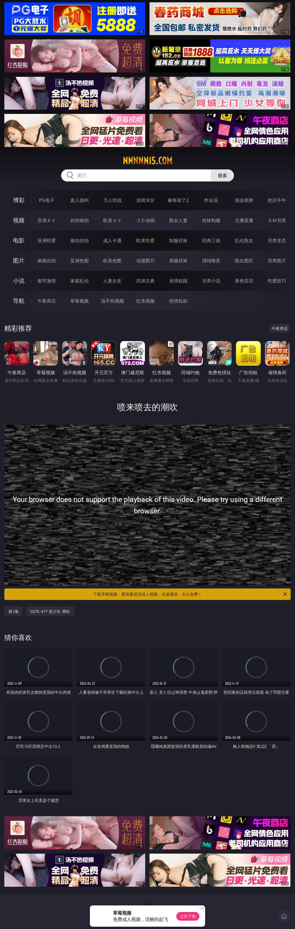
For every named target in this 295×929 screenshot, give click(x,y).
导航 (18, 301)
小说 (18, 280)
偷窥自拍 (46, 260)
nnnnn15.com (147, 161)
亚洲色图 (79, 260)
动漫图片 (145, 260)
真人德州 (79, 200)
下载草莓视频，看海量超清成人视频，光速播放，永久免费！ (190, 594)
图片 (18, 260)
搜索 (222, 175)
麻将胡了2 (178, 200)
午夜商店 (46, 301)
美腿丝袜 (178, 260)
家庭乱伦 (79, 281)
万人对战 (112, 200)
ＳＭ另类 (277, 220)
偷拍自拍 (79, 240)
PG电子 (46, 200)
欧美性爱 (145, 240)
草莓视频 (79, 301)
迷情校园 (178, 281)
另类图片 (277, 260)
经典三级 (211, 240)
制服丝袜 (178, 240)
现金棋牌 (244, 200)
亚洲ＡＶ (46, 220)
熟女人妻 (178, 220)
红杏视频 (145, 301)
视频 (18, 220)
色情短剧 (178, 301)
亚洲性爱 (46, 240)
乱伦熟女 (244, 240)
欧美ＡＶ (112, 220)
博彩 (18, 200)
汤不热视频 (112, 301)
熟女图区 (244, 260)
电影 (18, 240)
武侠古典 (145, 281)
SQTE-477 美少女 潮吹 (50, 611)
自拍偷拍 (79, 220)
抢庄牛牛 (277, 200)
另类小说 (211, 281)
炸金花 (211, 200)
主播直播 (244, 220)
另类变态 (277, 240)
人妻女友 (112, 281)
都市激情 (46, 281)
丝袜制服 (211, 220)
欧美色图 (112, 260)
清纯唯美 (211, 260)
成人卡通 (112, 240)
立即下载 (188, 916)
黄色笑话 (244, 281)
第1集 (13, 611)
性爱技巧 (277, 281)
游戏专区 (145, 200)
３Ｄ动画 (145, 220)
